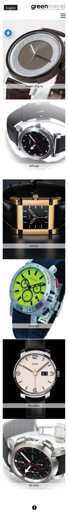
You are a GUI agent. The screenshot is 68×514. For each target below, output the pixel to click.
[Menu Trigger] (63, 15)
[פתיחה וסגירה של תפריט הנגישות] (8, 27)
